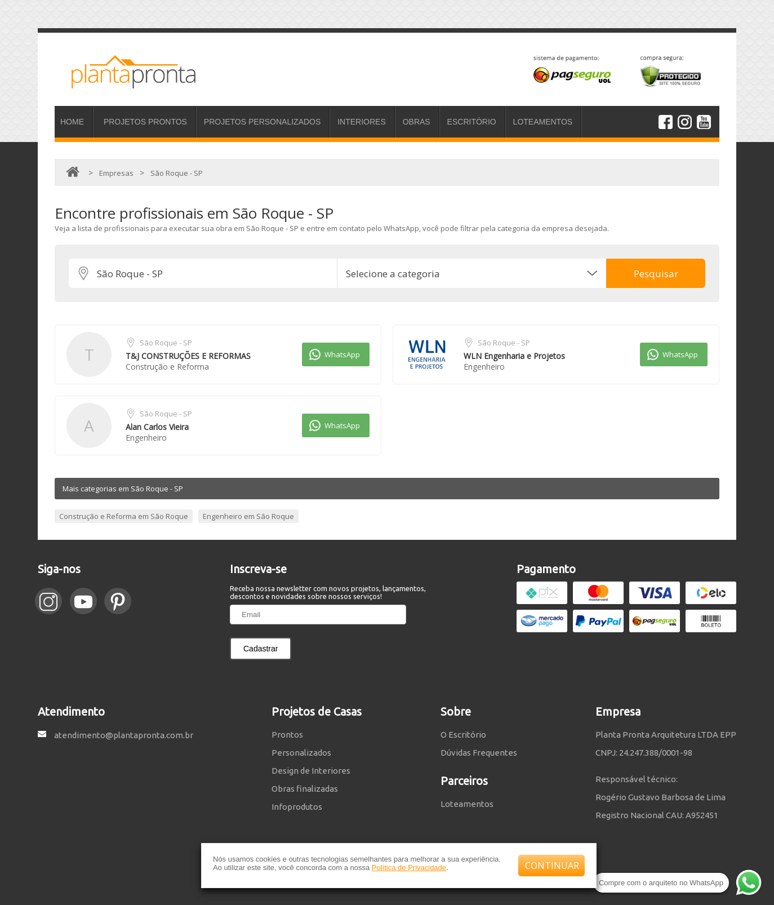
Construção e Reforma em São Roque (123, 516)
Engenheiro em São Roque (248, 516)
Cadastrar (260, 648)
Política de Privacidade (409, 867)
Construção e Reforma (167, 366)
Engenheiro (484, 366)
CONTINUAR (552, 865)
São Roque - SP (166, 343)
